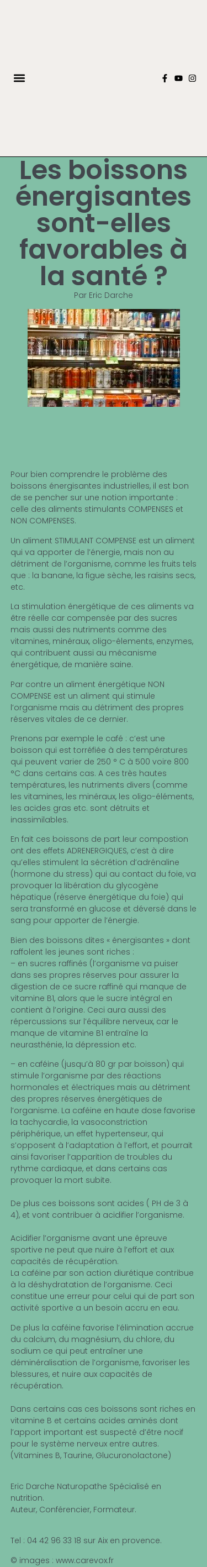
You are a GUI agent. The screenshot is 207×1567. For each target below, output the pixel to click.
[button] (19, 78)
